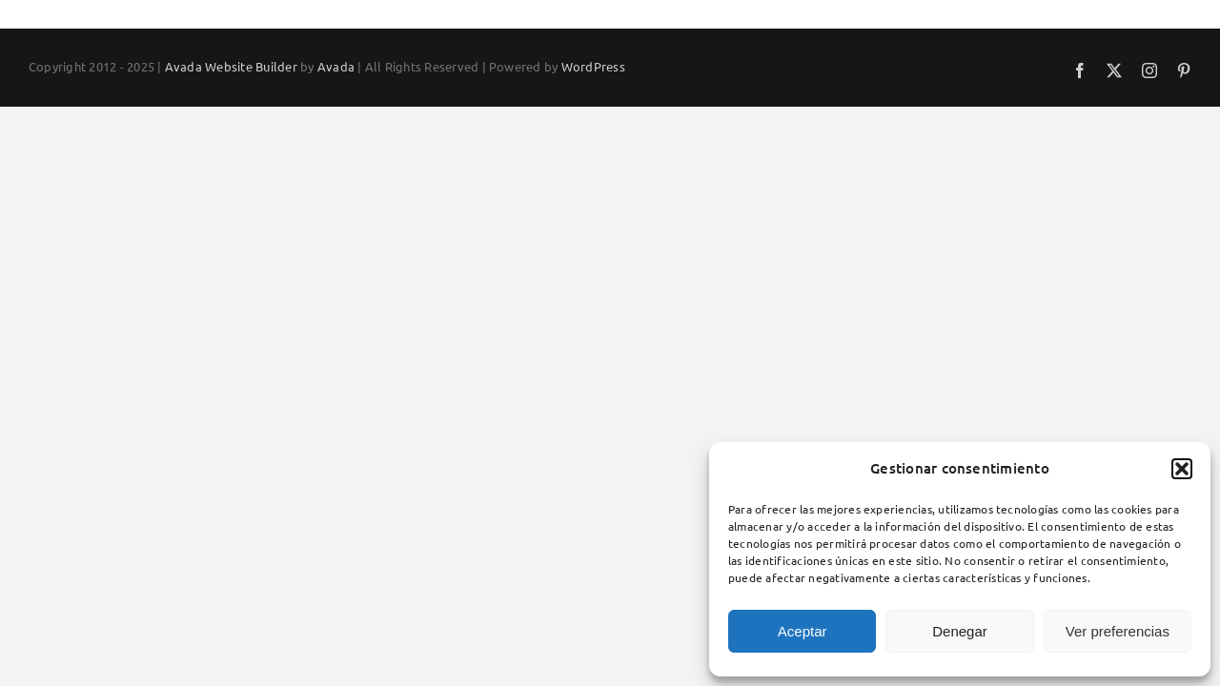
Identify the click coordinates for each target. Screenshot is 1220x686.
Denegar (959, 631)
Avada (336, 66)
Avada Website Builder (231, 66)
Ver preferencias (1117, 631)
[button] (1181, 468)
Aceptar (802, 631)
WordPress (593, 66)
